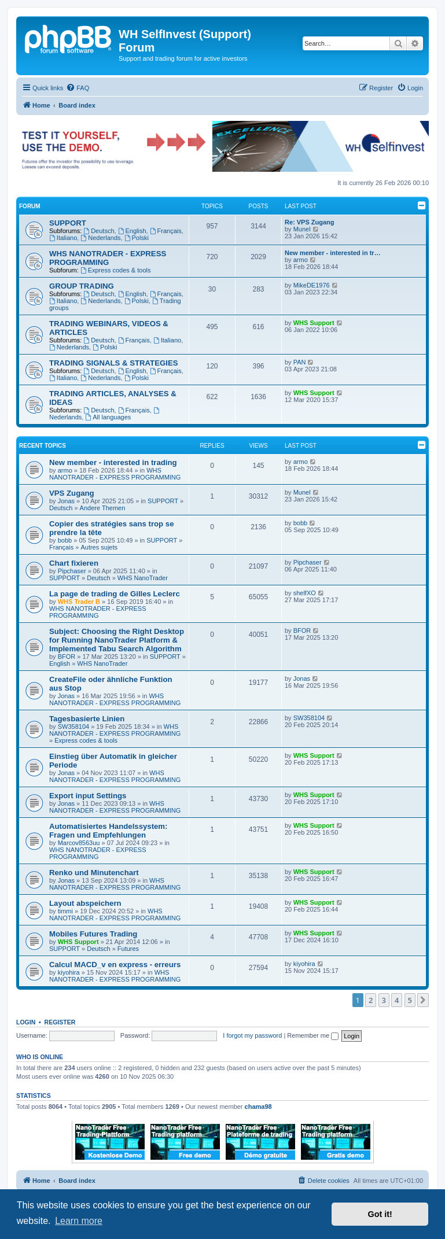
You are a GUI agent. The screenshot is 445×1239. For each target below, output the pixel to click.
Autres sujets (98, 547)
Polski (136, 237)
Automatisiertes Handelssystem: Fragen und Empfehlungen (108, 830)
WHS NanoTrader (142, 577)
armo (300, 259)
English (132, 230)
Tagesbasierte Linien (86, 718)
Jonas (66, 500)
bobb (65, 540)
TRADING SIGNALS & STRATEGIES (113, 363)
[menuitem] (77, 88)
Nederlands (100, 237)
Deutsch (98, 230)
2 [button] (371, 1000)
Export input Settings (87, 795)
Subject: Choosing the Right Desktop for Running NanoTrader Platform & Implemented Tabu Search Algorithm (116, 640)
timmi (65, 911)
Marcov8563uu (79, 842)
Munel (302, 229)
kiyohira (69, 972)
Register (60, 1022)
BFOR (67, 656)
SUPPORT (67, 223)
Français (166, 230)
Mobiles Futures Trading (93, 934)
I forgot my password (252, 1035)
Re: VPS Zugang (309, 222)
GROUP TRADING (81, 286)
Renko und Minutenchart (94, 872)
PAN (299, 362)
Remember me (313, 1035)
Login (25, 1022)
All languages (108, 417)
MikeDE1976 (311, 285)
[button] (423, 1000)
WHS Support (313, 322)
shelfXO (304, 592)
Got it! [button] (380, 1214)
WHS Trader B (79, 601)
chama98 (258, 1106)
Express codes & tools (115, 270)
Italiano (63, 237)
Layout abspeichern (85, 903)
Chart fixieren (73, 563)
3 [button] (384, 1000)
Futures (128, 948)
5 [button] (410, 1000)
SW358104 (73, 726)
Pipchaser (72, 570)
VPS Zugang (71, 493)
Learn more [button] (78, 1221)
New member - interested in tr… (333, 252)
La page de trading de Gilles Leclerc (114, 593)
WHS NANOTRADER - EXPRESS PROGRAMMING (107, 258)
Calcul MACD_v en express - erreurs (115, 964)
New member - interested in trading (113, 462)
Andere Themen (103, 507)
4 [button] (397, 1000)
